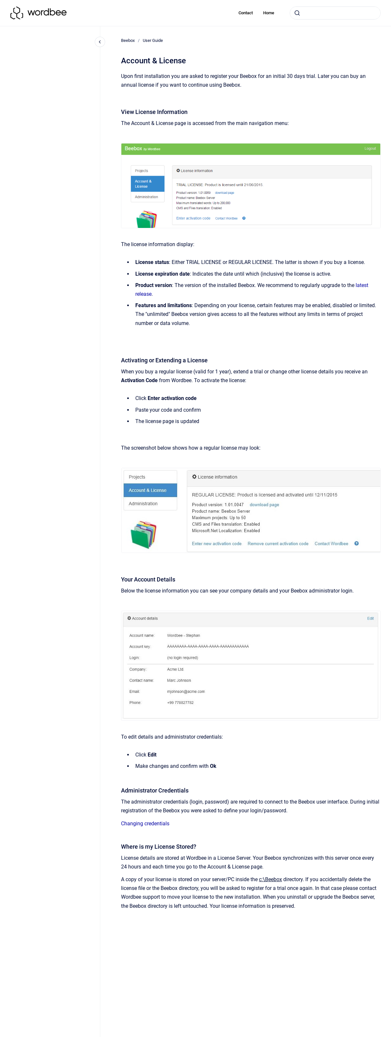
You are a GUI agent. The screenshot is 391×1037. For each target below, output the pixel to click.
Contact (245, 12)
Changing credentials (145, 823)
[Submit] (297, 13)
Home (268, 12)
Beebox (128, 40)
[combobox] (335, 13)
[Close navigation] (100, 42)
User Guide (153, 40)
